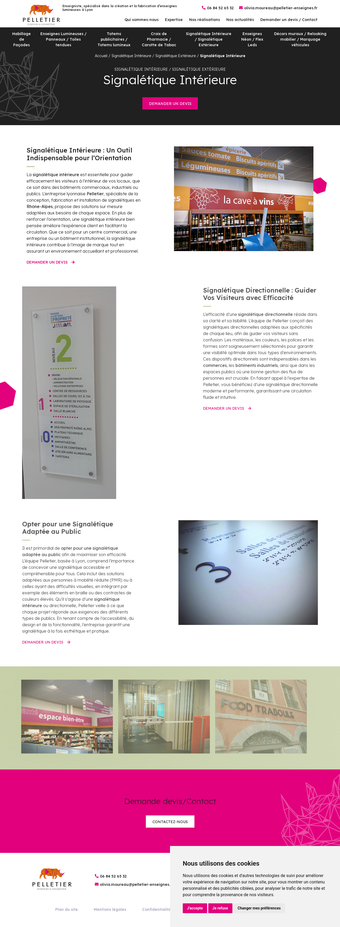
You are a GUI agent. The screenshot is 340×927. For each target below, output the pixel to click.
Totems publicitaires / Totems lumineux (113, 39)
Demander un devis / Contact (288, 19)
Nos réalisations (204, 19)
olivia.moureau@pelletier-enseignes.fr (280, 8)
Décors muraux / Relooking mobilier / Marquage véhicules (300, 39)
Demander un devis (170, 103)
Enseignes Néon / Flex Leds (252, 39)
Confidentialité (156, 909)
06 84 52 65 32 (220, 8)
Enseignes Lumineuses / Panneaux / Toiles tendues (63, 39)
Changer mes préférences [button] (259, 908)
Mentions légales (110, 909)
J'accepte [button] (195, 908)
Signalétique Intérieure (222, 55)
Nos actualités (240, 19)
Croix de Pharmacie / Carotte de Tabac (159, 39)
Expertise (174, 19)
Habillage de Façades (21, 39)
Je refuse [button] (220, 908)
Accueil (101, 55)
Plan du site (66, 909)
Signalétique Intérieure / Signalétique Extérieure (208, 39)
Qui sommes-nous (142, 19)
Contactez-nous (170, 821)
